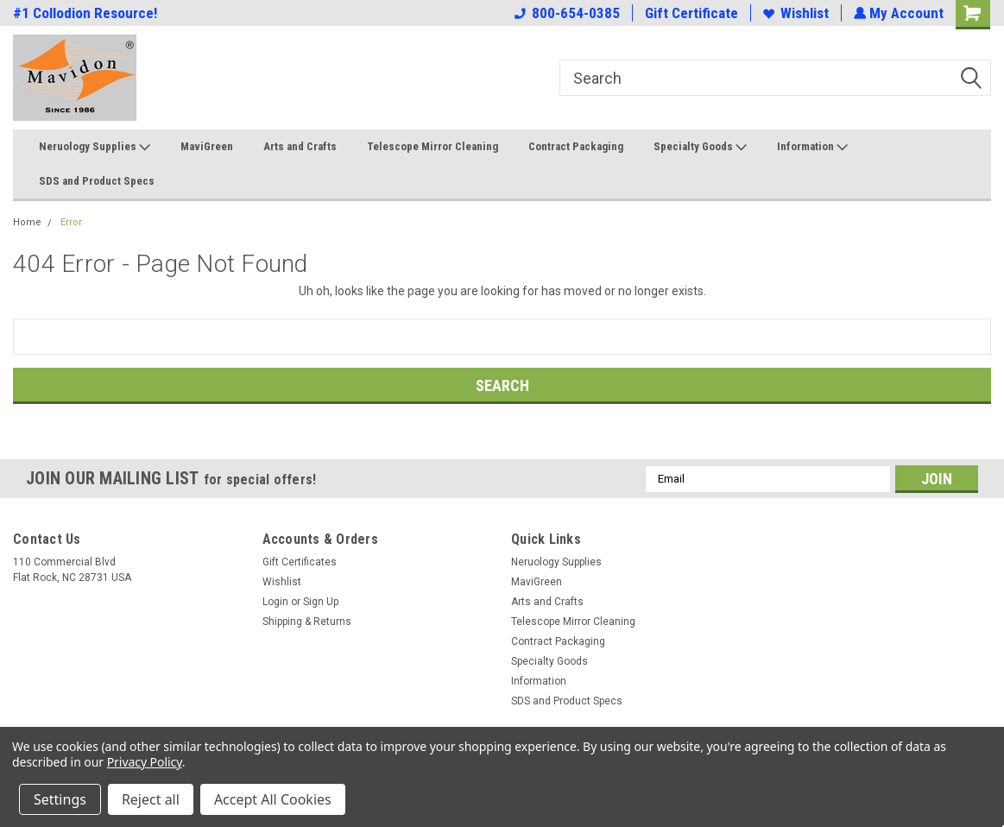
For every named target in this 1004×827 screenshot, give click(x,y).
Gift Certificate (689, 13)
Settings (60, 799)
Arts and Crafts (300, 146)
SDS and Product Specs (97, 180)
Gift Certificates (299, 562)
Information (812, 147)
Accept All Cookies (273, 799)
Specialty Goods (700, 147)
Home (27, 222)
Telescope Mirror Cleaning (432, 146)
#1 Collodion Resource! (85, 13)
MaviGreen (206, 146)
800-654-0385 (565, 13)
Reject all (151, 799)
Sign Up (320, 602)
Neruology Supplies (94, 147)
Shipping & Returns (306, 622)
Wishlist (794, 13)
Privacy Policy (144, 762)
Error (71, 222)
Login (275, 602)
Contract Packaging (575, 146)
